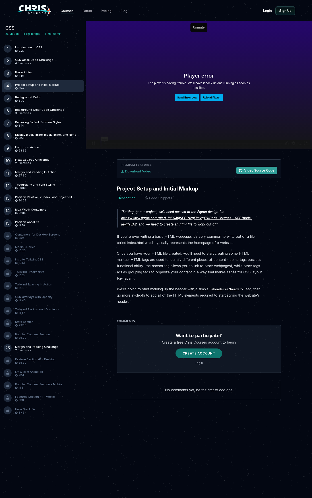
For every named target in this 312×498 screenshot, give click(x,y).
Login (267, 10)
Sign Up (285, 10)
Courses (67, 11)
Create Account (199, 353)
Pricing (106, 11)
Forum (87, 11)
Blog (123, 11)
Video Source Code (256, 170)
